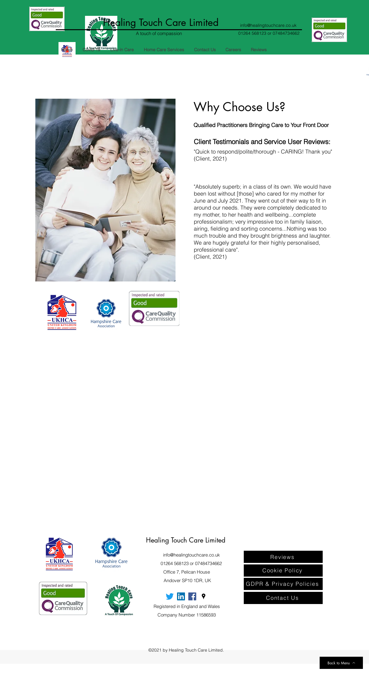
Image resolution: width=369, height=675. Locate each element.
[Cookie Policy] (283, 570)
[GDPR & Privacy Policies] (283, 584)
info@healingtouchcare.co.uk (268, 25)
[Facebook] (192, 596)
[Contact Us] (283, 598)
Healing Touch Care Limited (160, 22)
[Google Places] (204, 596)
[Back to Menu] (341, 663)
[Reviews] (283, 557)
